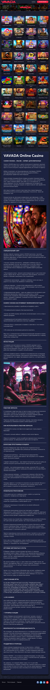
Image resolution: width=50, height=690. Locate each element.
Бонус (4, 682)
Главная (19, 682)
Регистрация (11, 682)
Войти (33, 1)
